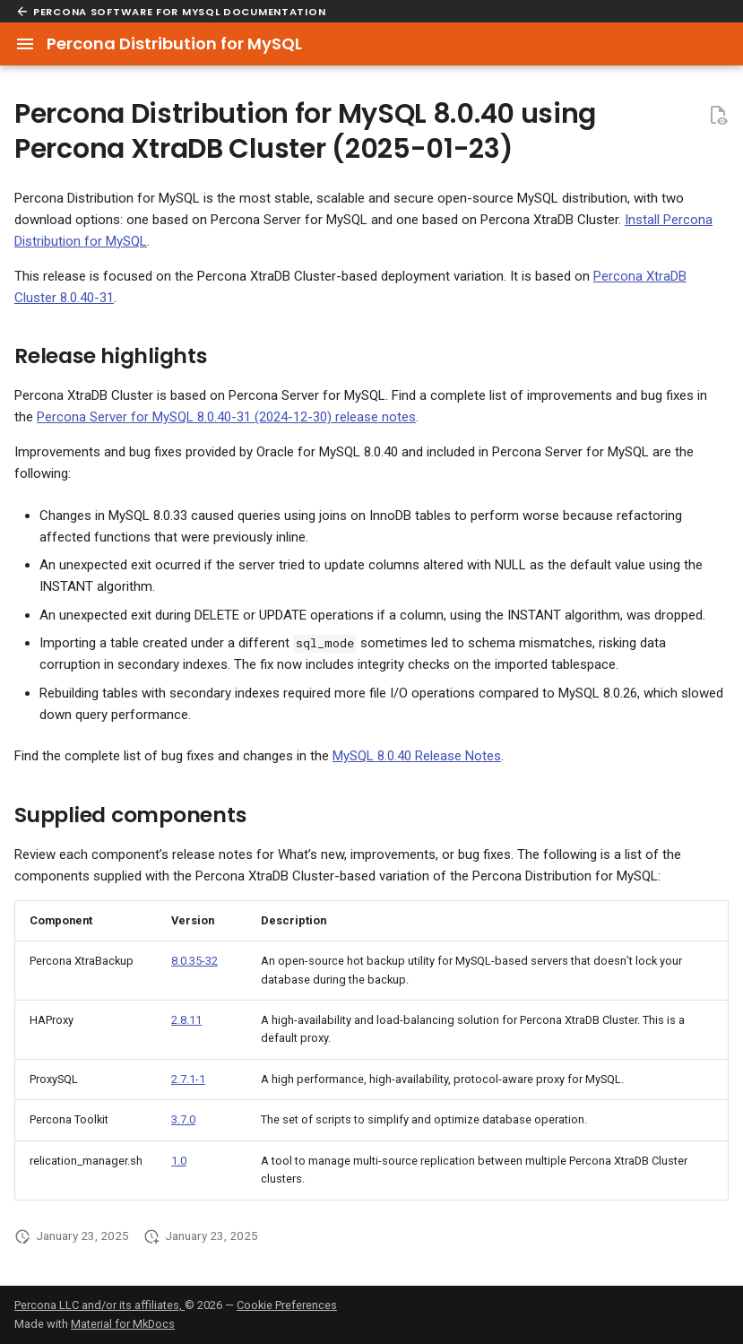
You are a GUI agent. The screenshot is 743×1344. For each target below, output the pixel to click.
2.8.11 (186, 1020)
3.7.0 (183, 1119)
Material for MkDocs (123, 1324)
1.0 (178, 1160)
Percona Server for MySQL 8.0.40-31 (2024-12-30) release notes (226, 417)
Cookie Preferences (287, 1305)
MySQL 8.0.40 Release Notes (417, 756)
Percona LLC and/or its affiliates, (99, 1305)
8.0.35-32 (194, 960)
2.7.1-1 (188, 1079)
